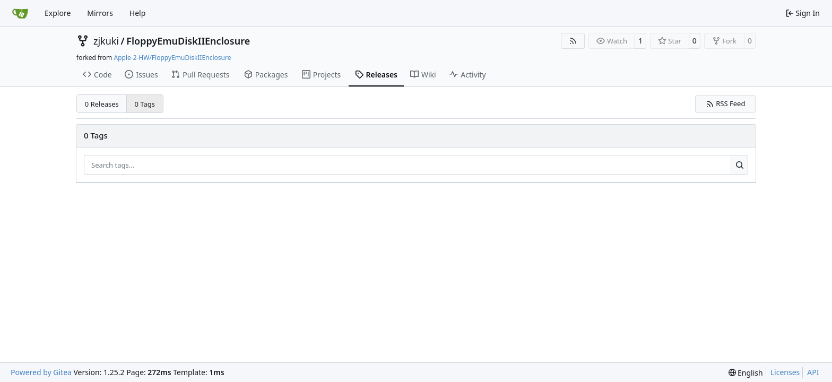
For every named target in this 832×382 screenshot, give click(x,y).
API (813, 372)
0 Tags (145, 104)
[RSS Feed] (573, 41)
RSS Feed (726, 103)
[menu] (746, 373)
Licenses (785, 372)
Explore (58, 13)
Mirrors (100, 13)
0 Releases (102, 104)
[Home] (20, 13)
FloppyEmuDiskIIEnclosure (188, 41)
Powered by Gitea (41, 372)
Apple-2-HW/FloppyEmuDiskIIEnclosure (172, 57)
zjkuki (106, 41)
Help (137, 13)
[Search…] (739, 165)
